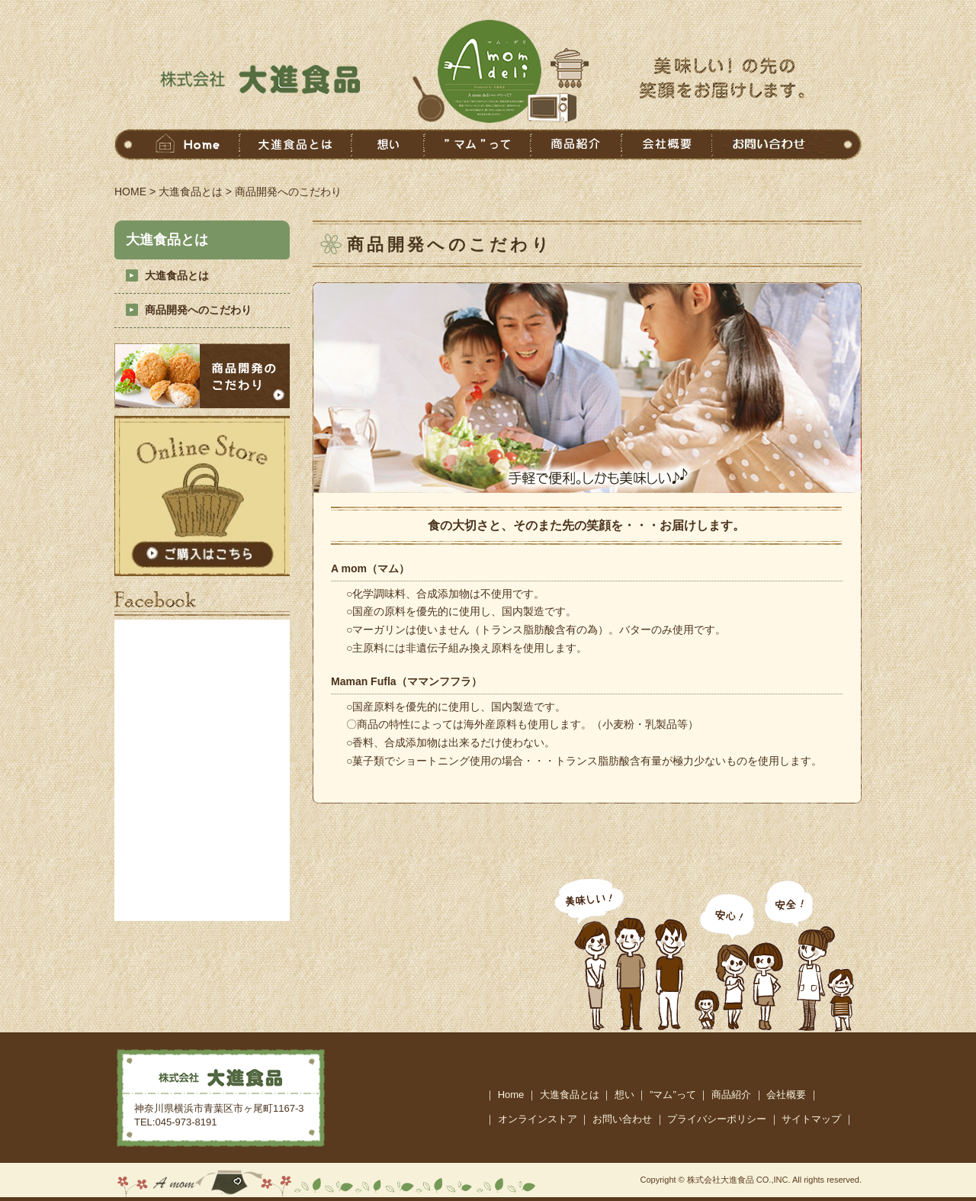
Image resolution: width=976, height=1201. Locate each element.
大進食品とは (191, 191)
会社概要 (786, 1094)
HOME (130, 191)
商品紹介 (731, 1094)
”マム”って (673, 1094)
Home (511, 1094)
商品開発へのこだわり (198, 310)
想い (624, 1094)
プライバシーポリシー (716, 1119)
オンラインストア (537, 1119)
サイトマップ (811, 1119)
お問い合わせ (622, 1119)
